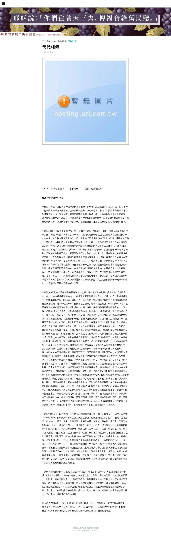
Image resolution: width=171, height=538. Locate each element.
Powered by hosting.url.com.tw (85, 530)
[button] (3, 3)
